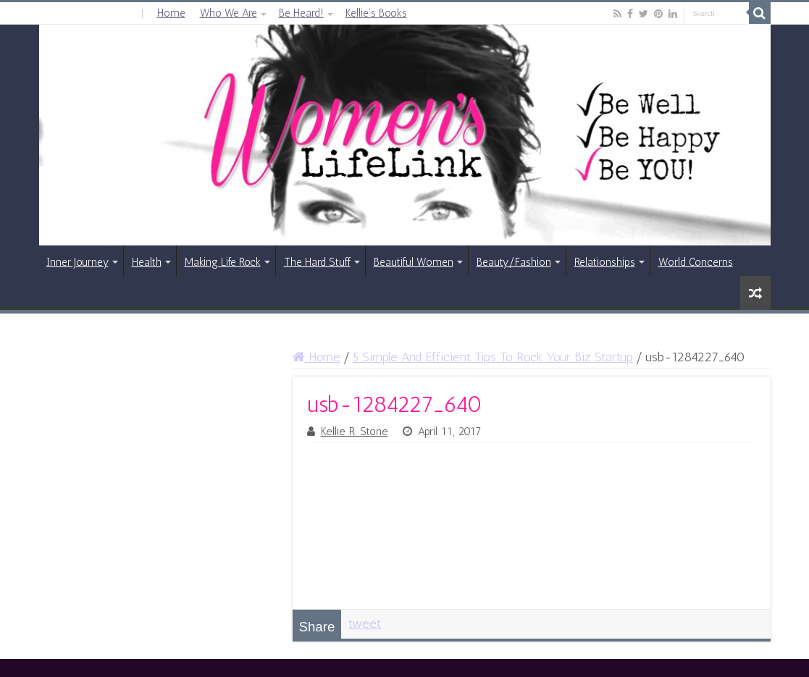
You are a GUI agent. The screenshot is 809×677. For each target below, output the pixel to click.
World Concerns (695, 262)
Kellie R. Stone (354, 431)
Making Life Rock (223, 262)
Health (147, 262)
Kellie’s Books (376, 13)
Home (171, 13)
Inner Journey (77, 262)
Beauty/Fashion (514, 262)
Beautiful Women (413, 262)
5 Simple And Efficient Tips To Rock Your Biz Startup (493, 357)
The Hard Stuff (317, 262)
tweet (364, 623)
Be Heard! (301, 13)
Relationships (604, 262)
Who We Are (228, 13)
